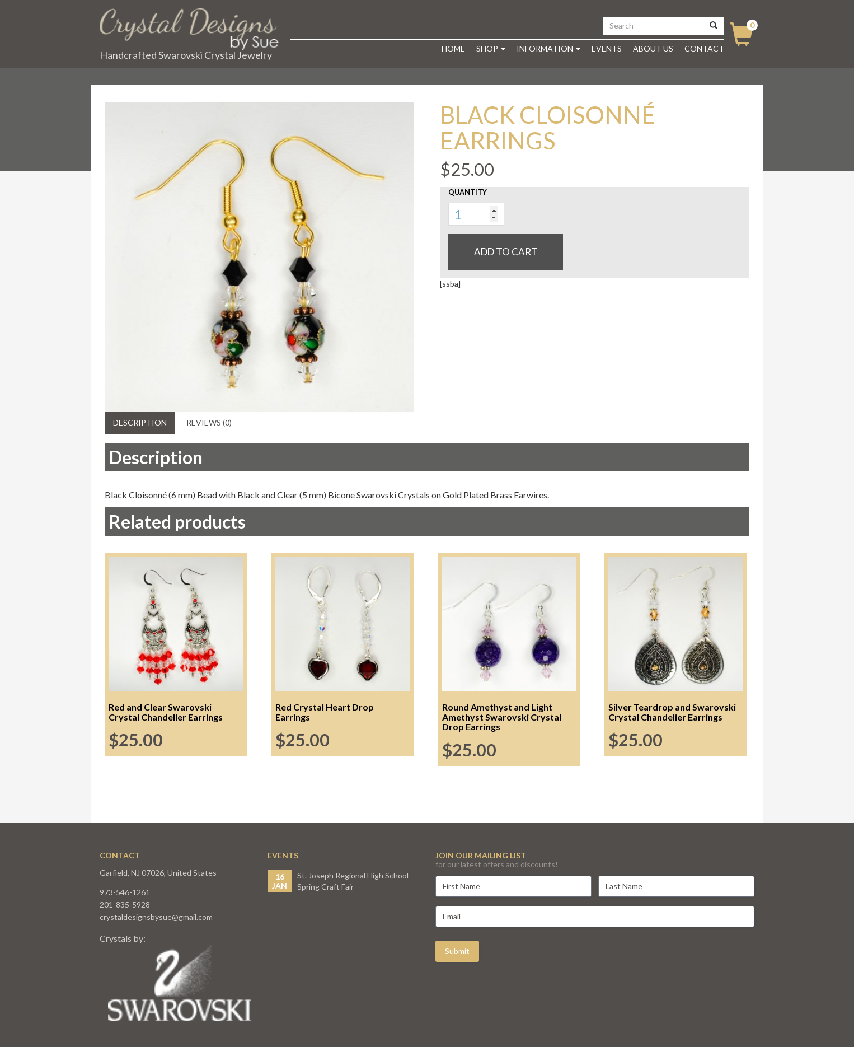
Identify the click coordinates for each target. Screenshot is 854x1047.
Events (607, 48)
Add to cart (506, 252)
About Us (653, 48)
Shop (490, 48)
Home (453, 48)
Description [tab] (140, 422)
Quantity (467, 192)
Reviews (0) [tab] (209, 422)
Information (548, 48)
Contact (704, 48)
